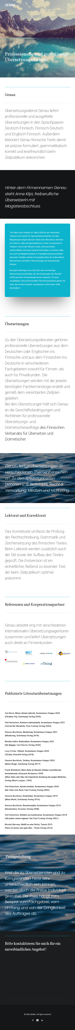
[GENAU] (10, 5)
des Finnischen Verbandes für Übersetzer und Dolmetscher (34, 433)
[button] (69, 5)
